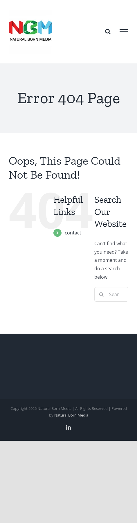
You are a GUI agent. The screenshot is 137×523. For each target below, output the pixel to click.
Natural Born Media (71, 415)
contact (73, 233)
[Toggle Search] (108, 31)
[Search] (101, 294)
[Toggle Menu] (124, 31)
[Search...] (111, 294)
